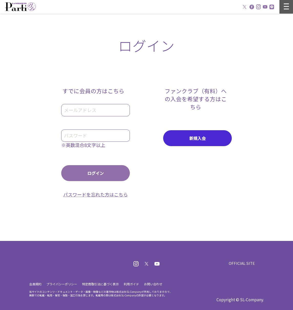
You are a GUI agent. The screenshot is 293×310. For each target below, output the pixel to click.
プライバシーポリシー (61, 284)
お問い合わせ (153, 284)
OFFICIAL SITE (242, 263)
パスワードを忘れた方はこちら (95, 194)
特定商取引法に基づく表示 (100, 284)
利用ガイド (131, 284)
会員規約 (35, 284)
